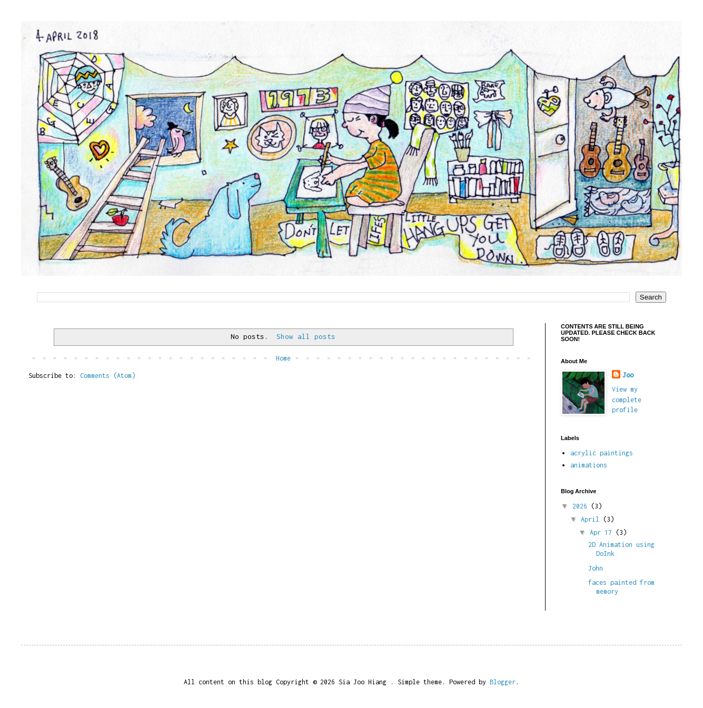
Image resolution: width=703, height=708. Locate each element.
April (592, 519)
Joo (627, 375)
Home (283, 358)
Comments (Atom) (107, 376)
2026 (581, 506)
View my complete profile (626, 399)
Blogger (503, 682)
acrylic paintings (601, 453)
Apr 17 (603, 532)
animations (588, 465)
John (595, 568)
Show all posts (305, 336)
